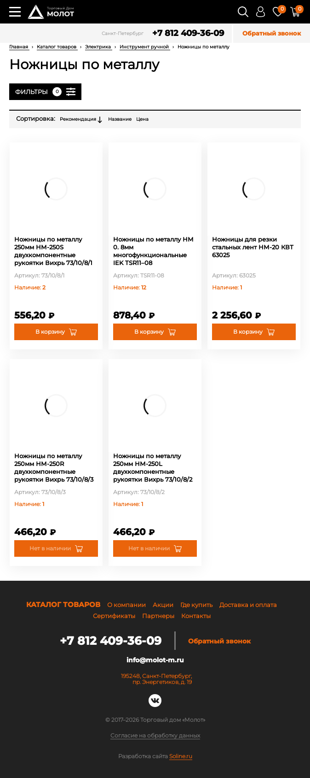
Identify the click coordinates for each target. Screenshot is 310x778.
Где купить (196, 604)
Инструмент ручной (145, 47)
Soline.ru (180, 756)
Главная (19, 47)
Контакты (196, 615)
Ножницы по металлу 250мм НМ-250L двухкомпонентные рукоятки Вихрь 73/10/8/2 (152, 467)
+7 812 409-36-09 (188, 33)
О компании (126, 604)
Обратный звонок (271, 33)
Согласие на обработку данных (155, 735)
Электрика (98, 47)
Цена (142, 119)
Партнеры (158, 615)
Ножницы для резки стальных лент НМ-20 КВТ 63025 (252, 247)
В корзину (50, 331)
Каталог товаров (57, 47)
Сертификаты (114, 615)
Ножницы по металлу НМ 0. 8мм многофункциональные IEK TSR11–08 (153, 251)
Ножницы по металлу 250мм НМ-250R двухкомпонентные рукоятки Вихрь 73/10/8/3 (53, 467)
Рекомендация (81, 120)
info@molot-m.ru (155, 660)
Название (120, 119)
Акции (163, 604)
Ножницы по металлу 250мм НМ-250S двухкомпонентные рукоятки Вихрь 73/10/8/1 (53, 251)
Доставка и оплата (248, 604)
